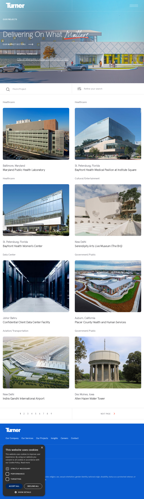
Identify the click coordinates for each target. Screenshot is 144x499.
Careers (64, 438)
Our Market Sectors (18, 44)
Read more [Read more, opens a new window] (25, 462)
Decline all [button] (33, 486)
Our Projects (42, 438)
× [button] (42, 448)
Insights (54, 438)
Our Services (27, 438)
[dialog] (24, 470)
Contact (74, 438)
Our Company (12, 438)
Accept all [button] (14, 486)
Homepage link (13, 430)
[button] (6, 53)
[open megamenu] (105, 5)
